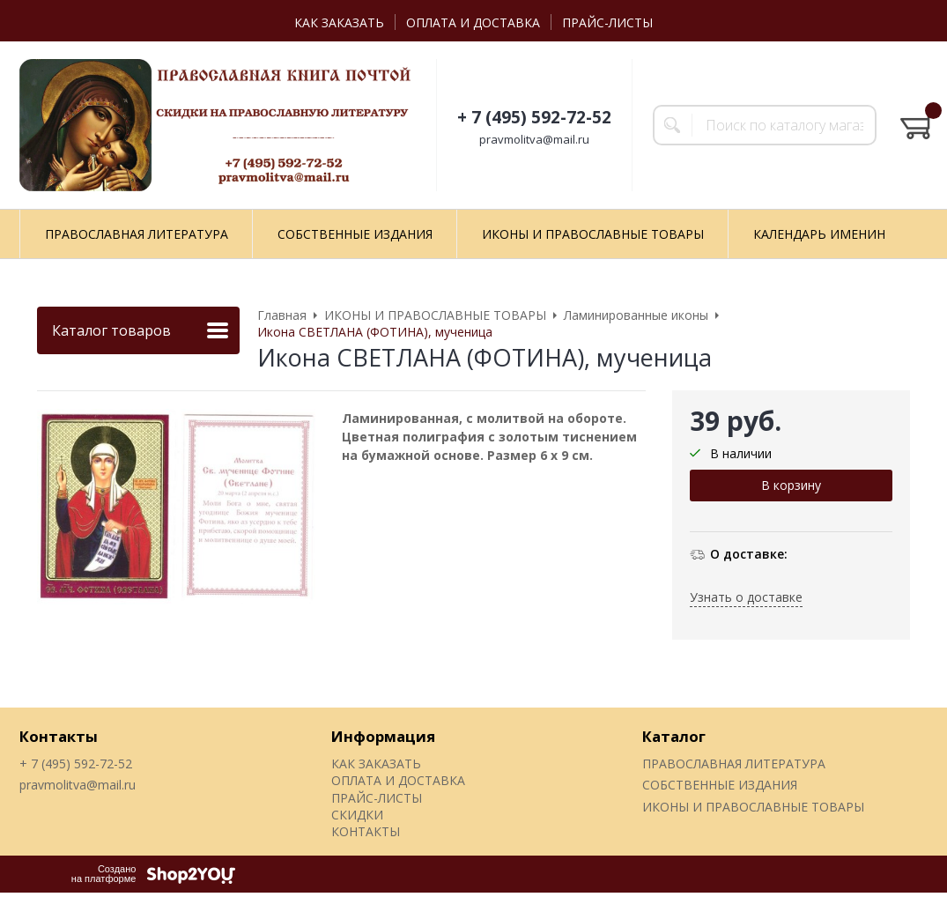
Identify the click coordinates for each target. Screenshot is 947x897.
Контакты (58, 736)
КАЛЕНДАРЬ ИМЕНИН (819, 234)
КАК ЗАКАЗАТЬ (339, 22)
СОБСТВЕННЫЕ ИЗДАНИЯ (355, 234)
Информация (383, 736)
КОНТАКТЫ (365, 831)
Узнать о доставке (746, 597)
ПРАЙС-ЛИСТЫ (607, 22)
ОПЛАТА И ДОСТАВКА (473, 22)
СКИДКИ (357, 814)
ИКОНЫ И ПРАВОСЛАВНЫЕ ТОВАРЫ (593, 234)
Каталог (674, 736)
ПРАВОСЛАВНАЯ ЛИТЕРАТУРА (136, 234)
